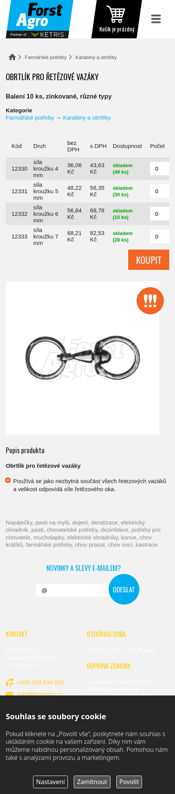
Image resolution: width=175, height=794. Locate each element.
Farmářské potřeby (46, 57)
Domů (12, 57)
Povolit (129, 782)
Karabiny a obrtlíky (96, 57)
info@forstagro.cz (40, 694)
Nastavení (50, 782)
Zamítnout (92, 782)
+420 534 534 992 (40, 682)
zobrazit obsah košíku (117, 19)
